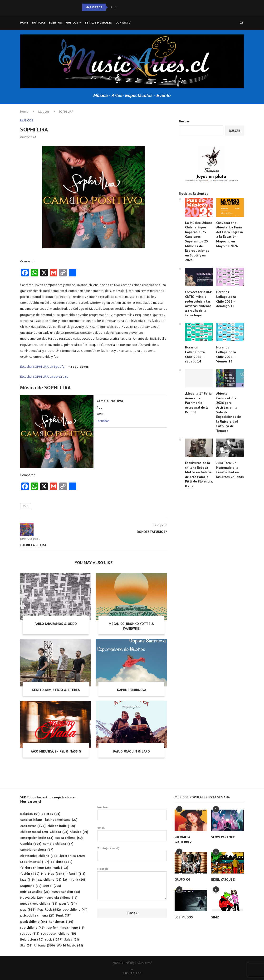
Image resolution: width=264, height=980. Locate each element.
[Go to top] (132, 973)
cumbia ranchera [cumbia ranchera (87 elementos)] (36, 850)
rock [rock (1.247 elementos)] (53, 940)
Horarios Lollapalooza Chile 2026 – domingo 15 (226, 299)
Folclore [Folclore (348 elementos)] (61, 862)
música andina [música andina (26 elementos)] (34, 892)
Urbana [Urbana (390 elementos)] (44, 946)
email (131, 833)
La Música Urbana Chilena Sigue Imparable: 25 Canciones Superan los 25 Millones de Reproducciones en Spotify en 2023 (199, 241)
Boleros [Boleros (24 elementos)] (50, 814)
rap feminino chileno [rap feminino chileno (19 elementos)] (65, 928)
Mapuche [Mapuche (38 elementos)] (30, 886)
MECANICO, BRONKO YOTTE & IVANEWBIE (131, 626)
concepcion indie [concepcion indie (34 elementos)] (36, 838)
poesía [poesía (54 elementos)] (68, 904)
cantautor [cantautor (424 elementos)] (32, 826)
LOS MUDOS (184, 917)
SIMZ (215, 917)
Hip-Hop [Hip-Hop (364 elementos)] (52, 874)
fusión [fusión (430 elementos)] (29, 874)
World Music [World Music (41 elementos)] (70, 946)
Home (24, 22)
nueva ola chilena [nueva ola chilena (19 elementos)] (60, 898)
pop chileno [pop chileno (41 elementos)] (75, 910)
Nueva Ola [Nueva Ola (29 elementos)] (31, 898)
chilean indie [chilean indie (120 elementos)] (61, 826)
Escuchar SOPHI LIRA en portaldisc (44, 377)
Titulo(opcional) (131, 854)
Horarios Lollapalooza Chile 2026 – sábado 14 (195, 354)
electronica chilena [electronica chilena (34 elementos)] (38, 856)
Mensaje (131, 871)
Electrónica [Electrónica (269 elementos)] (72, 856)
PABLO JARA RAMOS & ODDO (55, 624)
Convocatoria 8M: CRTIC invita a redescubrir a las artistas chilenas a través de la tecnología (198, 303)
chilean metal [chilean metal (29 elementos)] (34, 832)
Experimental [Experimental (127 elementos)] (34, 862)
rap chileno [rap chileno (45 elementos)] (32, 928)
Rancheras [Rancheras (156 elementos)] (61, 922)
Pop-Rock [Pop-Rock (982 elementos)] (49, 910)
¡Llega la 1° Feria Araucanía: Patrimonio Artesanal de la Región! (198, 402)
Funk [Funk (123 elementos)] (60, 868)
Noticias (38, 22)
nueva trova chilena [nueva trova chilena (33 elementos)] (38, 904)
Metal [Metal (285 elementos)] (52, 886)
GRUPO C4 (182, 879)
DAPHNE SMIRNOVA (131, 690)
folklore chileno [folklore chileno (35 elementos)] (35, 868)
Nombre (131, 813)
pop (25, 506)
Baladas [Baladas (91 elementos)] (29, 814)
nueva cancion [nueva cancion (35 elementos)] (65, 892)
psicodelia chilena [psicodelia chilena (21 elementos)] (37, 916)
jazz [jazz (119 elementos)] (27, 880)
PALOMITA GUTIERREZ (183, 839)
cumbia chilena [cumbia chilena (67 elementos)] (58, 844)
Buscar (184, 121)
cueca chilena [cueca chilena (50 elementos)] (69, 838)
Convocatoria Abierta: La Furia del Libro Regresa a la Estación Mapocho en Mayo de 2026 (229, 234)
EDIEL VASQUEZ (223, 879)
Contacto (123, 22)
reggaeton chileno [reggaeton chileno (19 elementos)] (58, 934)
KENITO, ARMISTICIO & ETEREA (56, 690)
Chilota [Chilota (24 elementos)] (59, 832)
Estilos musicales (98, 22)
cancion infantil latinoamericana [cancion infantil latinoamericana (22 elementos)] (48, 820)
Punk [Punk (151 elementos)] (63, 916)
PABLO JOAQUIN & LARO (131, 751)
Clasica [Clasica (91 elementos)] (79, 832)
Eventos (55, 22)
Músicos (72, 22)
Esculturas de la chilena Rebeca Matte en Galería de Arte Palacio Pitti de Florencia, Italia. (199, 474)
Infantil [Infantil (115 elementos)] (75, 874)
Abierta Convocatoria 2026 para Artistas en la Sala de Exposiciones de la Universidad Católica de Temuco (228, 412)
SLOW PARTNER (223, 837)
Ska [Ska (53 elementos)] (26, 946)
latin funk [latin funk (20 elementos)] (74, 880)
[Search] (241, 22)
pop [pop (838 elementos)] (27, 910)
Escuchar (103, 421)
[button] (111, 7)
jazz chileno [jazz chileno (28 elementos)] (48, 880)
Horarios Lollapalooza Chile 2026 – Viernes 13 (226, 354)
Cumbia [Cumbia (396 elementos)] (30, 844)
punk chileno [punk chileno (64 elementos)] (33, 922)
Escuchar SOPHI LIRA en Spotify (42, 367)
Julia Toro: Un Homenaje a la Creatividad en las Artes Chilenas (230, 470)
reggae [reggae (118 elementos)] (29, 934)
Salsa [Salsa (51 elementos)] (71, 940)
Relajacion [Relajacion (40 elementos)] (31, 940)
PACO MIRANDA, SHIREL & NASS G (55, 751)
